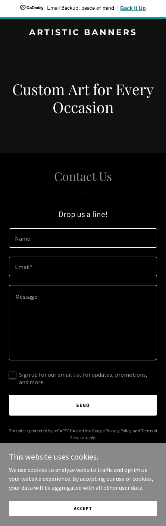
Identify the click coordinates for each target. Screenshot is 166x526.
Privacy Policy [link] (119, 430)
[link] (83, 33)
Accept (83, 518)
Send (83, 405)
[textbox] (83, 238)
